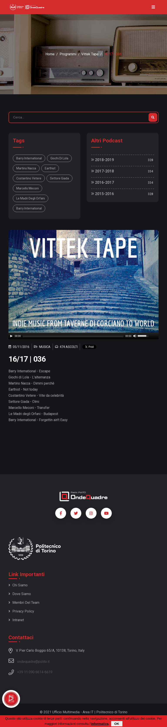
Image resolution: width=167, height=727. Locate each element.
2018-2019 (102, 159)
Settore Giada (59, 178)
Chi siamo (18, 585)
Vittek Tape (90, 54)
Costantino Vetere (28, 178)
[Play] (11, 336)
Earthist (50, 168)
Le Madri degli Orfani (30, 198)
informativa (100, 723)
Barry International (29, 158)
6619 (48, 672)
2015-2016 (102, 193)
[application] (83, 336)
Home (50, 54)
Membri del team (23, 602)
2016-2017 (102, 182)
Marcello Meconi (27, 188)
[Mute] (135, 336)
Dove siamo (19, 594)
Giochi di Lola (59, 158)
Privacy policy (21, 611)
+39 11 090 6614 (30, 672)
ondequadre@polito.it (29, 661)
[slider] (73, 336)
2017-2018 (102, 171)
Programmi (68, 54)
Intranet (16, 620)
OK (116, 723)
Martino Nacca (26, 168)
